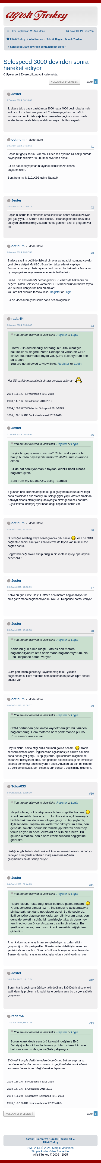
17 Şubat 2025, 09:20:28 (19, 1022)
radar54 (17, 318)
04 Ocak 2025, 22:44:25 (19, 884)
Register (55, 292)
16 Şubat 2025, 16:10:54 (19, 979)
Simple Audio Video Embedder (50, 1151)
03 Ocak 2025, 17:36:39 (19, 587)
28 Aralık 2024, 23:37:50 (19, 252)
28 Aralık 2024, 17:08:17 (19, 206)
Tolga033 (18, 786)
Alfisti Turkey (51, 1142)
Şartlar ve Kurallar (48, 1139)
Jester (16, 94)
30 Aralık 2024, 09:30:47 (19, 325)
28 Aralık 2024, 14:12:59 (19, 145)
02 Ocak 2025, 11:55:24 (19, 529)
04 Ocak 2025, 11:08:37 (19, 705)
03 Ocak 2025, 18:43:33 (19, 630)
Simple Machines (63, 1148)
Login (67, 292)
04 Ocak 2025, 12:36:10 (19, 792)
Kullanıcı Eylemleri (64, 81)
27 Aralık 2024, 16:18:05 (19, 100)
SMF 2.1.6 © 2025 (39, 1148)
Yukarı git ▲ (67, 1139)
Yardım (30, 1139)
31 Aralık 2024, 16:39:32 (19, 434)
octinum (18, 139)
